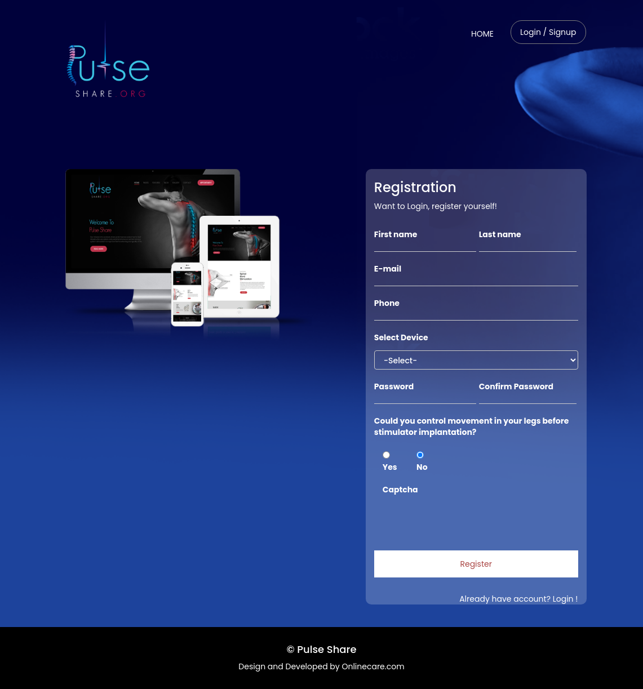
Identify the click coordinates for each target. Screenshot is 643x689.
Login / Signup (548, 32)
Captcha (400, 489)
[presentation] (468, 517)
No (421, 462)
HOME (486, 33)
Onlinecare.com (373, 666)
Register (475, 564)
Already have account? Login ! (518, 598)
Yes (390, 462)
